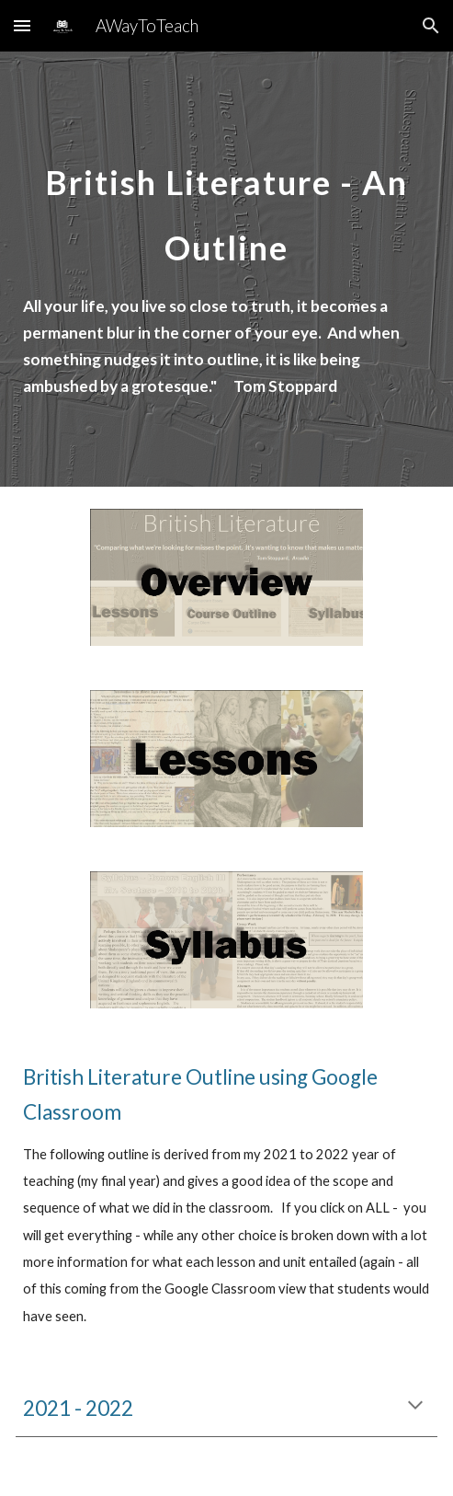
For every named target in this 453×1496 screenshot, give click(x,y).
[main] (226, 203)
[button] (22, 25)
